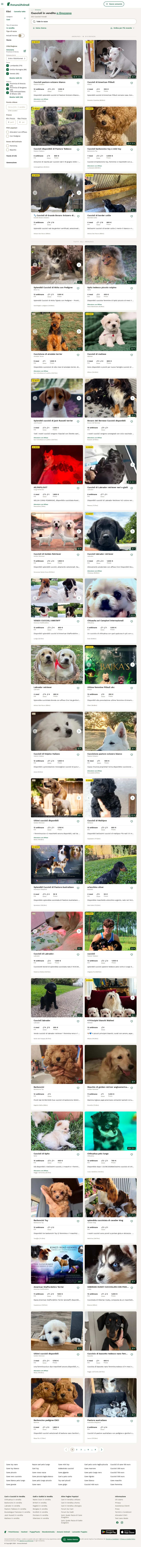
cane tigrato (89, 1477)
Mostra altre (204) (17, 105)
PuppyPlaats (35, 1532)
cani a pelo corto (65, 1477)
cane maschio (116, 1481)
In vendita (12, 32)
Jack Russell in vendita (13, 1515)
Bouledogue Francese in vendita (17, 1512)
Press (117, 1509)
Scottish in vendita (40, 1512)
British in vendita (39, 1503)
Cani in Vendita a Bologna (71, 1506)
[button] (57, 59)
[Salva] (78, 83)
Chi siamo (119, 1500)
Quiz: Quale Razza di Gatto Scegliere (71, 1522)
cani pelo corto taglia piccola (96, 1465)
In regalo (11, 37)
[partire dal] (12, 186)
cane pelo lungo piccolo (42, 1481)
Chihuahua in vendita (12, 1500)
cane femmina (116, 1485)
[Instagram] (122, 1522)
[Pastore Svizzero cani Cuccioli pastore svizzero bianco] (57, 59)
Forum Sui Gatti (67, 1512)
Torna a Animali (13, 16)
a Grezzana (64, 13)
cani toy (35, 1469)
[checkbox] (7, 65)
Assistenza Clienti (122, 1506)
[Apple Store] (128, 1532)
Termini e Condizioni (123, 1512)
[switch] (21, 51)
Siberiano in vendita (41, 1518)
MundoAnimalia (48, 1532)
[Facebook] (117, 1522)
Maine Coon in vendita (42, 1500)
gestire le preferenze (26, 1541)
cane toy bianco (12, 1469)
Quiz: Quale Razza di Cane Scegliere (71, 1516)
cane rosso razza (39, 1473)
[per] (24, 186)
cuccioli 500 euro (117, 1477)
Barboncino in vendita (13, 1503)
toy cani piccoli (64, 1481)
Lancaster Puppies (79, 1532)
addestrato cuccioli (66, 1469)
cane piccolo (11, 1473)
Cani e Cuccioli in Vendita (14, 1497)
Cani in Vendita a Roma (70, 1503)
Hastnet (24, 1532)
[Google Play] (109, 1532)
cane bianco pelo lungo (15, 1481)
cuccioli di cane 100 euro (120, 1465)
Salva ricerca (39, 28)
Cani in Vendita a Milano (70, 1500)
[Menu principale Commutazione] (2, 4)
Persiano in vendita (40, 1515)
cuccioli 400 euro (91, 1485)
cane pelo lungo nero (93, 1473)
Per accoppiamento (16, 43)
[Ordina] (122, 28)
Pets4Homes (13, 1532)
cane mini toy (63, 1465)
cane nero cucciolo (14, 1477)
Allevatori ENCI (121, 1515)
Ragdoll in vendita (40, 1506)
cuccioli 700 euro (117, 1473)
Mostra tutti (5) (16, 142)
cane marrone (90, 1469)
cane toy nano (12, 1465)
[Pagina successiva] (101, 1449)
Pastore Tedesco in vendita (15, 1509)
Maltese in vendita (11, 1518)
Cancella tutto (19, 12)
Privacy (118, 1503)
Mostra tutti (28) (16, 161)
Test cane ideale (121, 1518)
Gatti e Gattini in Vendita (43, 1497)
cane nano (36, 1485)
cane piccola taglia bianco (42, 1477)
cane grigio (62, 1485)
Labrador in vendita (12, 1506)
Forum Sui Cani (67, 1509)
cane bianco (89, 1481)
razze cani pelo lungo (41, 1465)
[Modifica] (25, 115)
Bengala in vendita (40, 1509)
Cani (8, 22)
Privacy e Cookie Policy (127, 1539)
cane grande (11, 1485)
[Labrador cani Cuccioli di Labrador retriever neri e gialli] (111, 464)
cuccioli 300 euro (117, 1469)
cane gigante (63, 1473)
